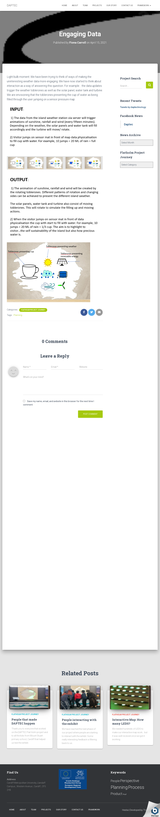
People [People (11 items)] (115, 781)
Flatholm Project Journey (33, 310)
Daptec (128, 124)
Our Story (111, 5)
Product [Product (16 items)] (116, 794)
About (75, 5)
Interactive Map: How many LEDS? (128, 721)
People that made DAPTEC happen (24, 721)
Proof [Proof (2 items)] (125, 794)
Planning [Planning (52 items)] (119, 787)
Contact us (127, 5)
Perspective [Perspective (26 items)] (129, 780)
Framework (144, 5)
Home (64, 5)
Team (85, 5)
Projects (97, 5)
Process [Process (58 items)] (136, 787)
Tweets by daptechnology (133, 107)
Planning (18, 315)
